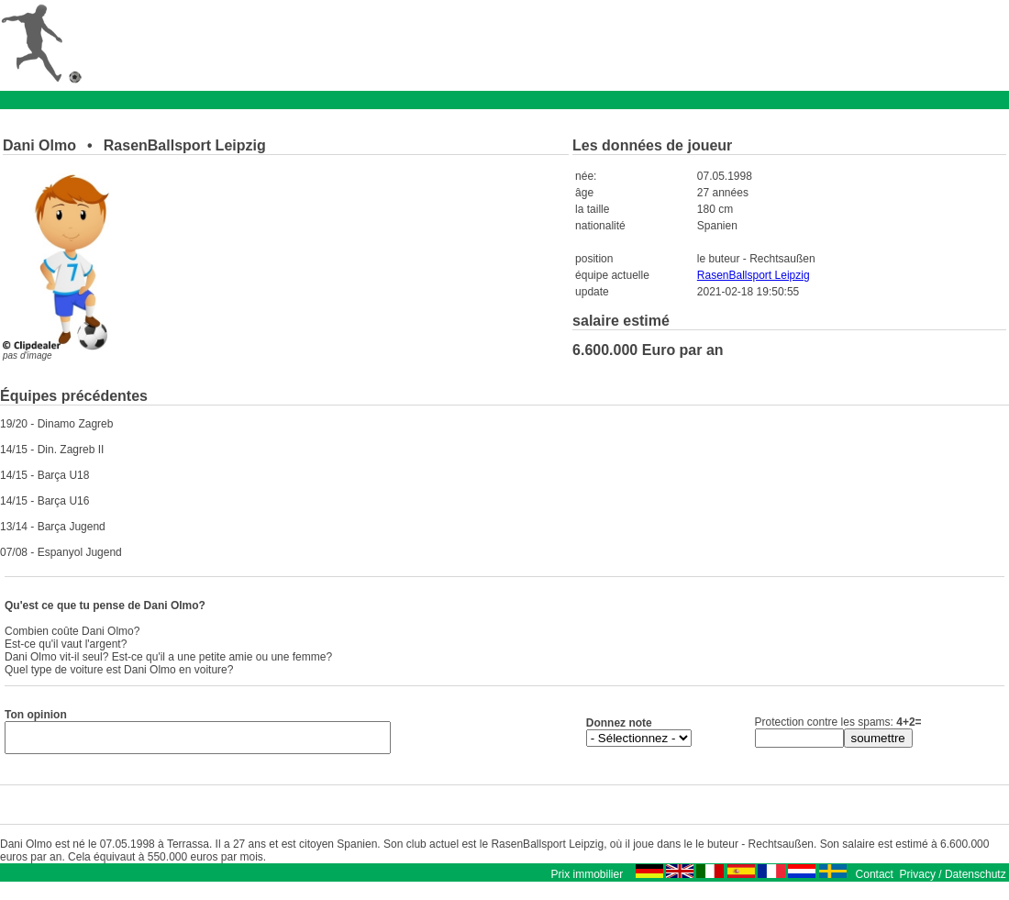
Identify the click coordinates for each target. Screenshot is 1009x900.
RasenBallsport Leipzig (753, 275)
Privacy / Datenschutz (953, 879)
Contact (874, 879)
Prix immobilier (586, 879)
